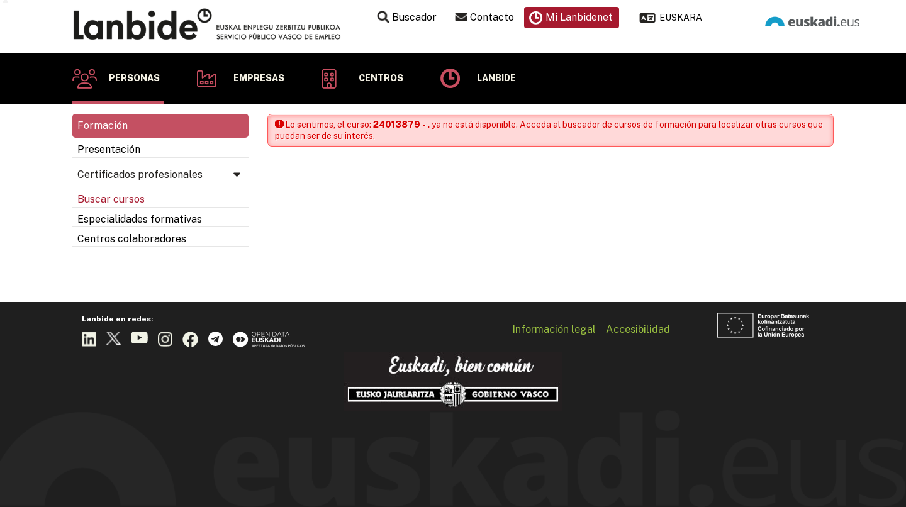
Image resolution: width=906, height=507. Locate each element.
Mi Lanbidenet (579, 17)
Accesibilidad (638, 329)
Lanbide (496, 78)
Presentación (108, 149)
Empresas (258, 78)
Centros (381, 78)
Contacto (492, 17)
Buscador (414, 17)
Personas (134, 78)
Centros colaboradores (131, 239)
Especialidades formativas (139, 219)
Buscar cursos (111, 199)
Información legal (554, 329)
